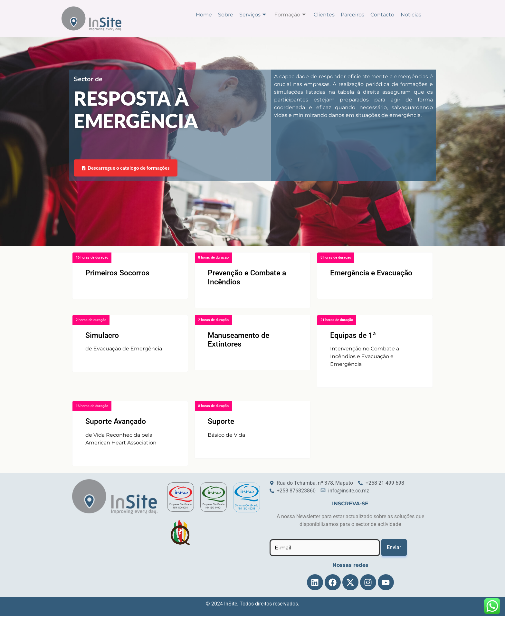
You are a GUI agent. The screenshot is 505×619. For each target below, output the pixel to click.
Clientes (327, 14)
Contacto (384, 14)
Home (212, 14)
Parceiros (355, 14)
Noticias (411, 14)
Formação (294, 14)
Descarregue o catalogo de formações (126, 171)
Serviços (258, 14)
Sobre (232, 14)
